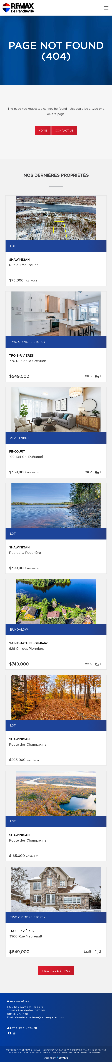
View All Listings (56, 971)
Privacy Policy (52, 1052)
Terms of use (69, 1052)
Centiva (62, 1057)
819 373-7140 (20, 1014)
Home (42, 131)
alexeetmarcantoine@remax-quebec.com (39, 1017)
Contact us (64, 131)
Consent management (90, 1052)
